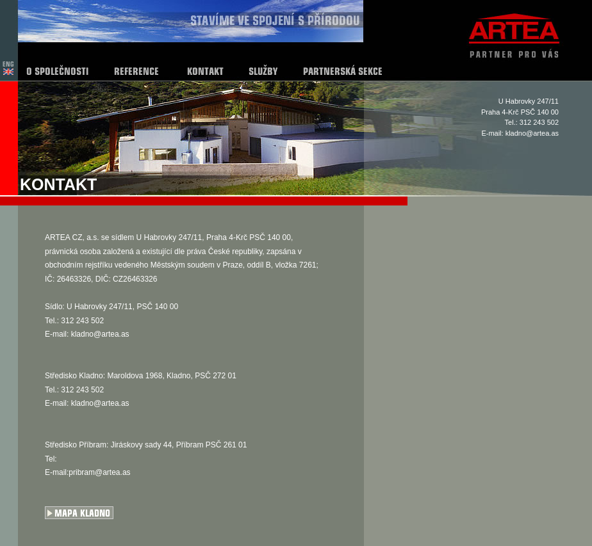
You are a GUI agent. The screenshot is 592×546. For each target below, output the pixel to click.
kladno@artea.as (532, 133)
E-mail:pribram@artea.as (88, 472)
